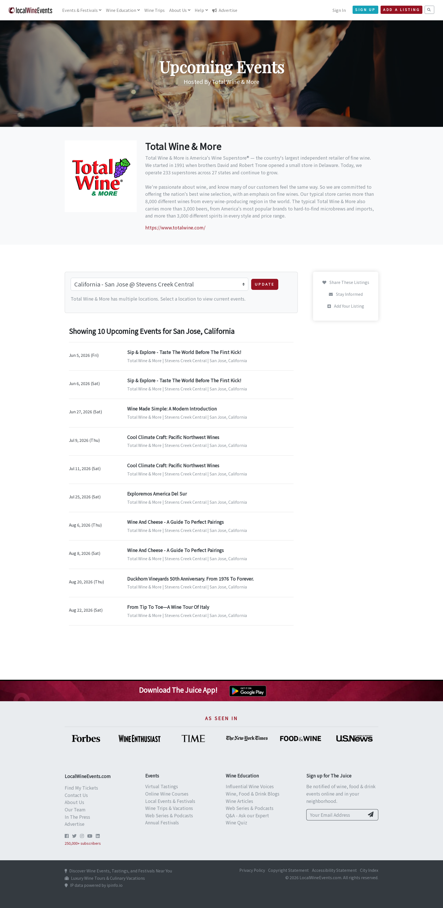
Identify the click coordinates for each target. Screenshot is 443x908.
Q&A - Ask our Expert (247, 815)
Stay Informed (346, 294)
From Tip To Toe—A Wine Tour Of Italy (168, 606)
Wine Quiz (236, 822)
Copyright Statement (288, 870)
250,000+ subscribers (83, 843)
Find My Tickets (81, 787)
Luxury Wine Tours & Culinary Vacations (105, 878)
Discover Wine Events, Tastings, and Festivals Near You (118, 871)
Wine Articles (239, 801)
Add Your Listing (345, 306)
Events (80, 10)
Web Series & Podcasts (169, 815)
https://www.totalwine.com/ (175, 227)
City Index (369, 870)
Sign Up (365, 9)
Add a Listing (401, 9)
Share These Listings (345, 282)
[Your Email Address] (335, 814)
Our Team (75, 809)
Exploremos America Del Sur (157, 493)
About (178, 10)
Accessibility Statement (334, 870)
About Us (74, 802)
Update (265, 284)
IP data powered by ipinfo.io (94, 885)
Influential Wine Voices (250, 786)
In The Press (77, 816)
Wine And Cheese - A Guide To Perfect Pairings (175, 521)
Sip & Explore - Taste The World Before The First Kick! (184, 352)
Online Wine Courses (166, 793)
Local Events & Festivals (170, 801)
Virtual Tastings (161, 786)
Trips (154, 10)
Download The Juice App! (178, 690)
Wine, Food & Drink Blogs (252, 793)
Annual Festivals (162, 822)
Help (199, 10)
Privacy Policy (252, 870)
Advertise (224, 10)
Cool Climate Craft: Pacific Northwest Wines (173, 437)
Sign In (339, 10)
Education (121, 10)
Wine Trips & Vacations (169, 808)
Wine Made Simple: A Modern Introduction (172, 408)
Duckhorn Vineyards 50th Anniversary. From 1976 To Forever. (190, 578)
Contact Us (76, 795)
